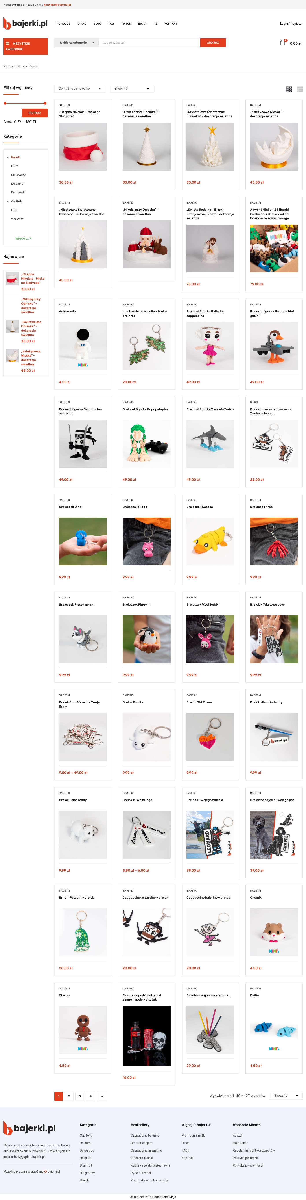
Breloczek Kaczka (199, 507)
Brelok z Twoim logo (137, 800)
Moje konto (240, 1143)
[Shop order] (79, 89)
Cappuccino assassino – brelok (145, 897)
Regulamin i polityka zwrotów (254, 1150)
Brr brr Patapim (142, 1143)
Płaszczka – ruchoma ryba (149, 1180)
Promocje (62, 23)
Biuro (14, 166)
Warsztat (17, 219)
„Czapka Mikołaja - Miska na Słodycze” (32, 278)
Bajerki (15, 157)
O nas (82, 23)
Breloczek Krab (261, 507)
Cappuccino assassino (146, 1150)
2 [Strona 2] (69, 1096)
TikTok (126, 23)
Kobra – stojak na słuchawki (150, 1165)
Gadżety (17, 201)
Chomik (256, 897)
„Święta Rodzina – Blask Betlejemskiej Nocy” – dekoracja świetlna (210, 214)
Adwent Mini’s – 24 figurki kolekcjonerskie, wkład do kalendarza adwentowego (269, 214)
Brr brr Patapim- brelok (76, 897)
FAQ (111, 23)
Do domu (17, 183)
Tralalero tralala (142, 1158)
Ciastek (64, 995)
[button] (282, 43)
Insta (142, 23)
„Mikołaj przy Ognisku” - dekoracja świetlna (31, 305)
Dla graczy (18, 174)
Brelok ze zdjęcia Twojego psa (272, 800)
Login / (285, 24)
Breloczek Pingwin (137, 604)
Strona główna (13, 66)
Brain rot (86, 1165)
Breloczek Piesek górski (76, 604)
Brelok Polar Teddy (73, 800)
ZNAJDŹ (213, 42)
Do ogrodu (18, 192)
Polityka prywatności (248, 1165)
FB (155, 23)
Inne (14, 210)
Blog (97, 23)
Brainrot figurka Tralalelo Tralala (210, 409)
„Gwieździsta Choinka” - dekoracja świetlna (31, 328)
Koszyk (238, 1135)
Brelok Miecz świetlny (266, 702)
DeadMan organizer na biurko (208, 995)
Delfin (254, 995)
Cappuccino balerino (145, 1135)
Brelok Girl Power (199, 702)
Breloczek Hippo (135, 507)
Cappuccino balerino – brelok (208, 897)
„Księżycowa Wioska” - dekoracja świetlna (30, 357)
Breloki (84, 1180)
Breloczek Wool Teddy (202, 604)
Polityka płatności (246, 1158)
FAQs (185, 1150)
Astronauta (67, 311)
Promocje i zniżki (193, 1135)
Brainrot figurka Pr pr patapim (145, 409)
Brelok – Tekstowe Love (267, 604)
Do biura (85, 1158)
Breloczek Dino (70, 507)
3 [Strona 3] (80, 1096)
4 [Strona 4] (91, 1096)
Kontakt (171, 23)
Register (297, 24)
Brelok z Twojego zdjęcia (204, 800)
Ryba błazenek (141, 1173)
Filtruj (35, 113)
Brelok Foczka (133, 702)
